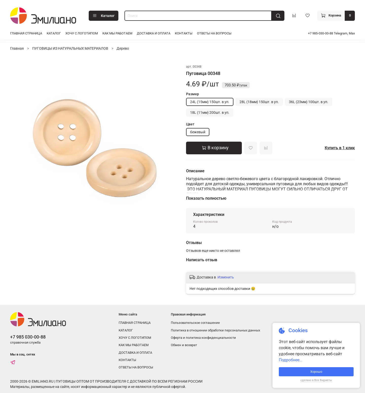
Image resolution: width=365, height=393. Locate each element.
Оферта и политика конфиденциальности (203, 338)
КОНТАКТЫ (183, 33)
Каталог (104, 15)
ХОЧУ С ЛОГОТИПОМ (81, 33)
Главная (17, 48)
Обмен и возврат (184, 345)
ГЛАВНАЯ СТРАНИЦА (26, 33)
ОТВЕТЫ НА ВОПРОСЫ (214, 33)
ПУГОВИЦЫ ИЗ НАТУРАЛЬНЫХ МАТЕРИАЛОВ (70, 48)
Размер (192, 94)
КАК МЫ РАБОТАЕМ (117, 33)
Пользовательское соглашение (195, 323)
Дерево (123, 48)
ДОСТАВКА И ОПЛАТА (153, 33)
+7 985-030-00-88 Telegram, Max (331, 33)
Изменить (225, 277)
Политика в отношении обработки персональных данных (215, 330)
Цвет (190, 124)
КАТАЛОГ (54, 33)
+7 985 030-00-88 (28, 337)
